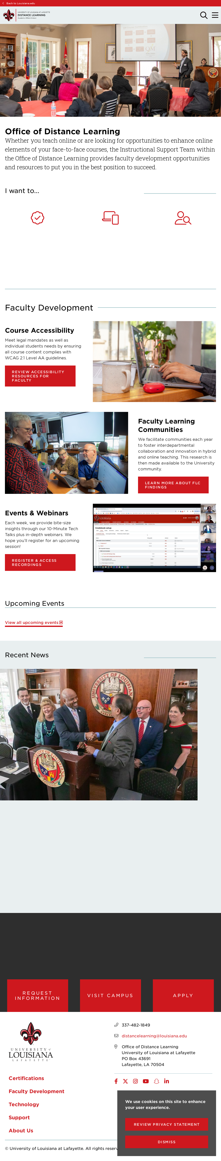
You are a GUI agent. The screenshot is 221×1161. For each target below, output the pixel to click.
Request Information (37, 995)
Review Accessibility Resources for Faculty (38, 376)
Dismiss (167, 1142)
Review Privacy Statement (167, 1124)
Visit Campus (110, 995)
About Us (21, 1130)
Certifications (26, 1078)
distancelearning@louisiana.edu (154, 1035)
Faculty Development (36, 1091)
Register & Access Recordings (34, 562)
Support (19, 1117)
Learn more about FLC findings (173, 485)
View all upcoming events (31, 622)
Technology (24, 1104)
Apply (183, 995)
